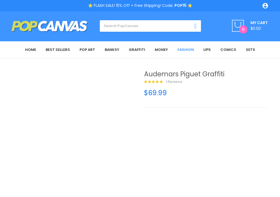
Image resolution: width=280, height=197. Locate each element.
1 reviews (163, 81)
